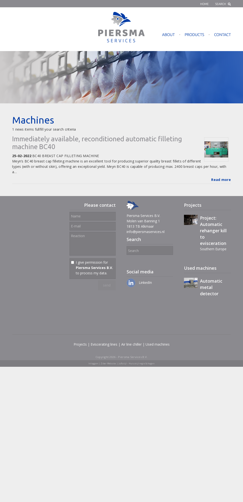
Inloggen (93, 363)
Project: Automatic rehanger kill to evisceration (213, 230)
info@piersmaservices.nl (146, 231)
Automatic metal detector (211, 287)
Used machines (158, 344)
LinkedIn (139, 282)
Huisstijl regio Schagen (142, 363)
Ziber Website (108, 363)
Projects (80, 344)
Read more (221, 179)
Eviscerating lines (104, 344)
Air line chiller (131, 344)
